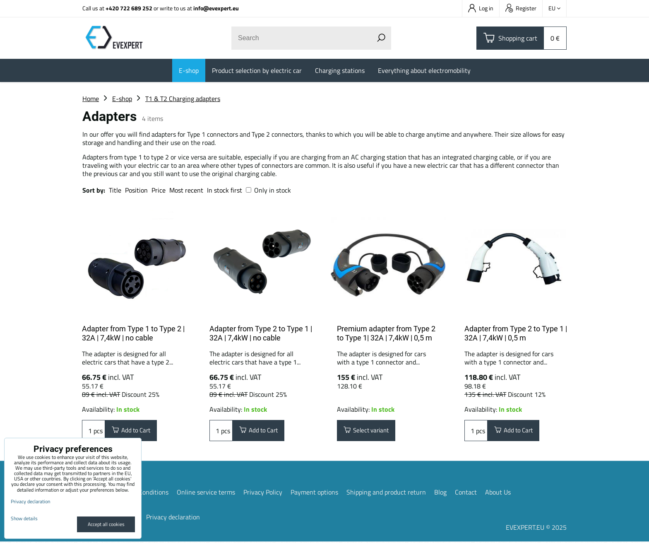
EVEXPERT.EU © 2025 (536, 528)
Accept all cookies (106, 524)
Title (115, 190)
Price (158, 190)
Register (520, 8)
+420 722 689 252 (129, 8)
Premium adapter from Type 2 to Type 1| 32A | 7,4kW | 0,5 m (386, 333)
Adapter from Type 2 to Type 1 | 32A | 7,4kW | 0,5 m (515, 333)
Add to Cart (133, 431)
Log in (480, 8)
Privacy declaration (173, 518)
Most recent (186, 190)
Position (136, 190)
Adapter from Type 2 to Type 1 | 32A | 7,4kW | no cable (260, 333)
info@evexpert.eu (216, 8)
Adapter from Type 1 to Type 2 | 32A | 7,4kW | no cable (133, 333)
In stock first (224, 190)
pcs (93, 431)
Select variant (369, 431)
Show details (24, 518)
